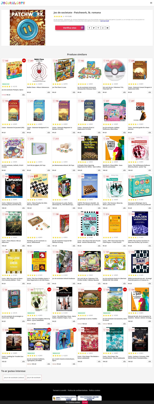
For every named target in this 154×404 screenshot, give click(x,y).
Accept (84, 402)
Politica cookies (94, 390)
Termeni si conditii (59, 390)
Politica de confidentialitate (78, 390)
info (23, 95)
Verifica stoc (73, 28)
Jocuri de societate (33, 377)
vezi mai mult (104, 21)
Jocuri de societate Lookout (14, 377)
